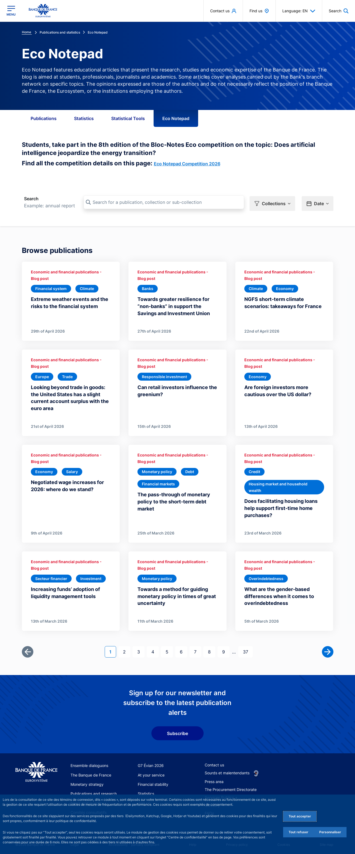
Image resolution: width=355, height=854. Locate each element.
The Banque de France (91, 773)
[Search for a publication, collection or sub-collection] (164, 202)
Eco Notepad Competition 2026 (187, 163)
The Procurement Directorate (231, 787)
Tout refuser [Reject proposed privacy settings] (298, 832)
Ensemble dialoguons (89, 763)
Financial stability (153, 782)
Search (31, 198)
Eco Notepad (175, 118)
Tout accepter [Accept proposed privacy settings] (300, 816)
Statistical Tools (128, 118)
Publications (44, 118)
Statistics (84, 118)
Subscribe (177, 731)
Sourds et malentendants (227, 771)
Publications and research (94, 791)
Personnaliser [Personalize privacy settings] (330, 832)
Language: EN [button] (298, 11)
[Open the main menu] (11, 11)
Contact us (214, 763)
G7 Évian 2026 (151, 763)
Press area (214, 779)
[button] (272, 202)
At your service (151, 773)
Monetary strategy (87, 782)
